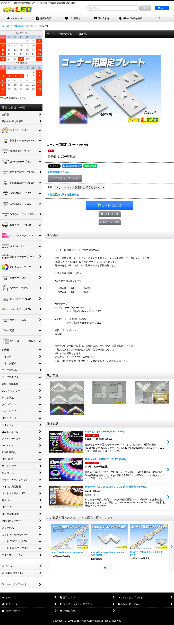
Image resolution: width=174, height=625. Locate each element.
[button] (159, 18)
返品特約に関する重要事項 (63, 194)
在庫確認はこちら (58, 172)
